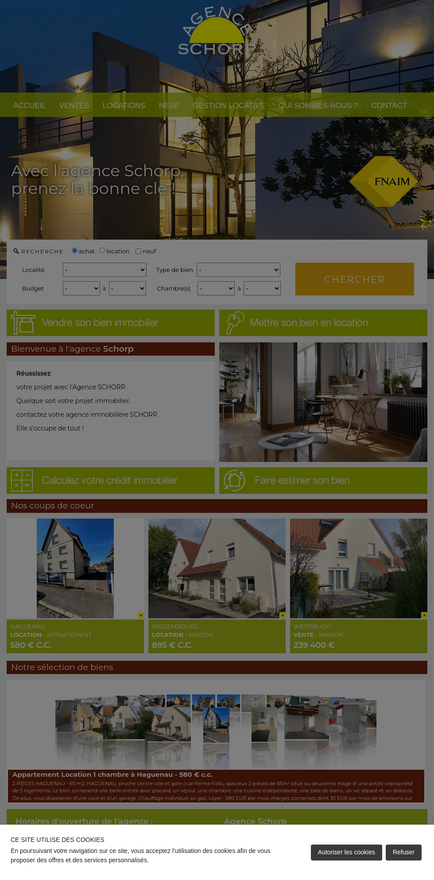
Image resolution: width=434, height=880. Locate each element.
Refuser (404, 852)
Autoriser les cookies (346, 852)
